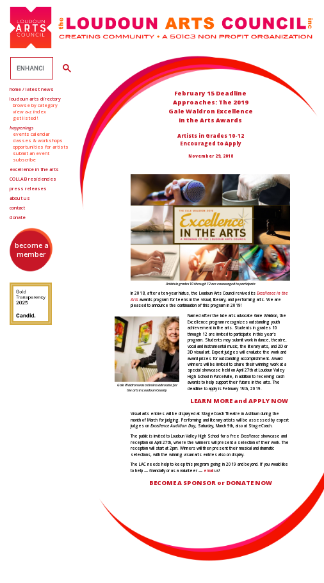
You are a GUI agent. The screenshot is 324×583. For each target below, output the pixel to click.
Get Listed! (25, 118)
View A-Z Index (29, 111)
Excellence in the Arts (34, 169)
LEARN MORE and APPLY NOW (239, 401)
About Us (20, 198)
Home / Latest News (32, 89)
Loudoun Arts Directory (35, 98)
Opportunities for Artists (41, 147)
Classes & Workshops (38, 140)
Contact (17, 207)
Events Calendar (31, 134)
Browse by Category (35, 105)
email (208, 470)
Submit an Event (31, 153)
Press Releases (28, 188)
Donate (18, 217)
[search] (30, 68)
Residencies (33, 179)
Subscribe (24, 159)
